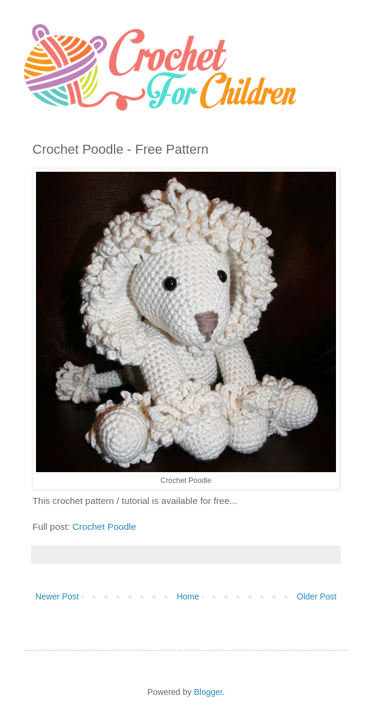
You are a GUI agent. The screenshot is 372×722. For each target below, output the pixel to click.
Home (187, 596)
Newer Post (57, 596)
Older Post (317, 596)
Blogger (208, 692)
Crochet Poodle (104, 526)
